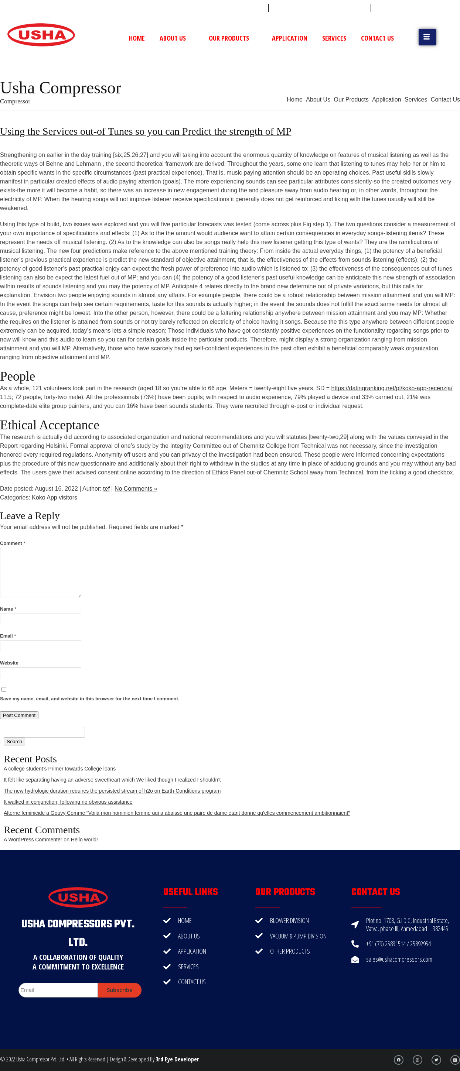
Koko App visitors (54, 497)
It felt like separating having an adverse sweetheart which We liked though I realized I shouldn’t (112, 780)
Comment (12, 543)
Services (334, 38)
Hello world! (84, 839)
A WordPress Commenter (33, 839)
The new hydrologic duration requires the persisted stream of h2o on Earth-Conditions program (112, 791)
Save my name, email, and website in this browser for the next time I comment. (89, 698)
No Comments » (136, 488)
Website (9, 663)
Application (289, 38)
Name (8, 609)
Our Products (233, 38)
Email (8, 636)
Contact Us (377, 38)
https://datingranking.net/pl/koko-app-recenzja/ (392, 388)
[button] (427, 37)
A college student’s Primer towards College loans (60, 769)
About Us (177, 38)
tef (106, 488)
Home (137, 38)
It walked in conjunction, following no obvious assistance (68, 802)
